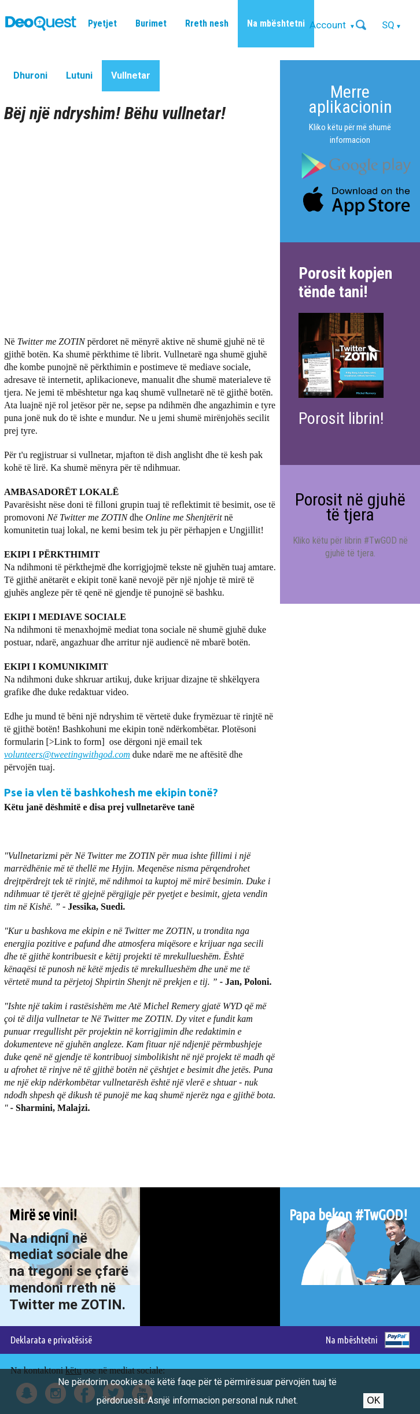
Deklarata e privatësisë (51, 1339)
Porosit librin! (341, 418)
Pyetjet (102, 23)
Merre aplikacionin (350, 99)
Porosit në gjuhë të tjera (350, 507)
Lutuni (79, 75)
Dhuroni (30, 75)
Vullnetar (130, 75)
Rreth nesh (207, 23)
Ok (373, 1400)
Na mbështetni (276, 23)
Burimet (151, 23)
